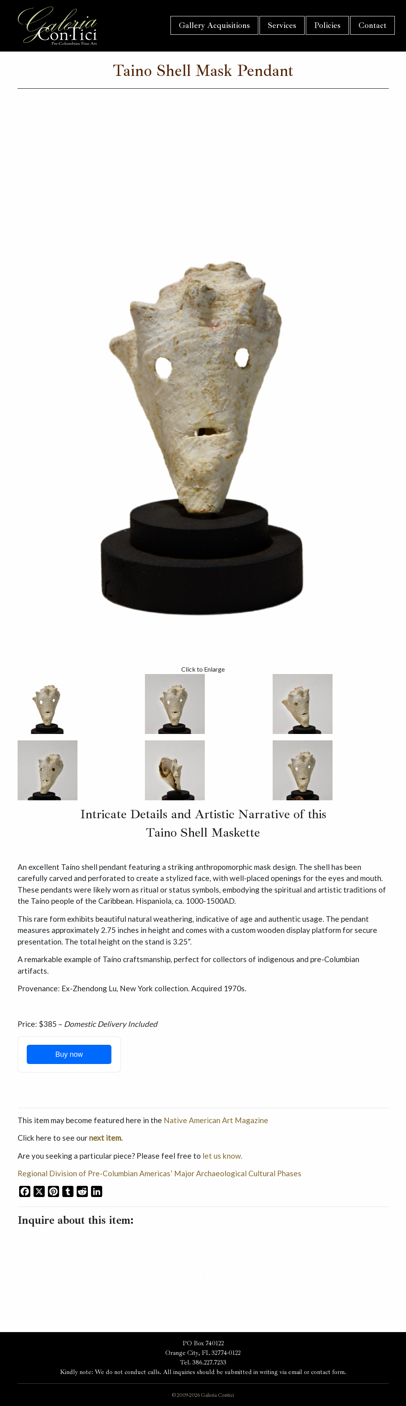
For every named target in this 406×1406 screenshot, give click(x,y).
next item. (106, 1137)
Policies (327, 25)
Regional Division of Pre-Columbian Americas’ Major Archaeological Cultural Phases (159, 1173)
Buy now (69, 1054)
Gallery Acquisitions (214, 25)
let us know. (222, 1155)
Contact (372, 25)
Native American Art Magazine (216, 1120)
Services (282, 25)
